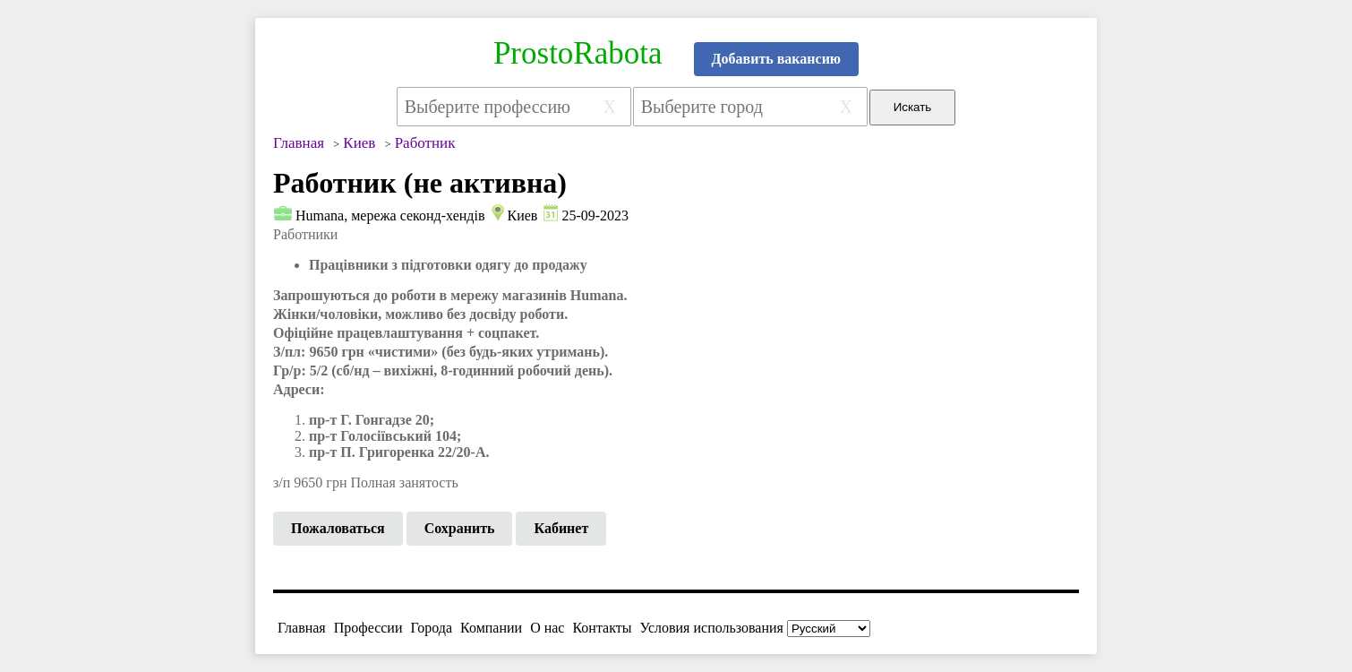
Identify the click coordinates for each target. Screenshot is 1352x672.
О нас (547, 627)
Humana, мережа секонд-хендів (389, 215)
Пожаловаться (338, 528)
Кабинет (561, 528)
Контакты (601, 627)
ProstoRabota (578, 53)
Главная (302, 627)
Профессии (368, 627)
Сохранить (459, 528)
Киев (522, 215)
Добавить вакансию (777, 58)
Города (431, 627)
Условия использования (711, 627)
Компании (491, 627)
